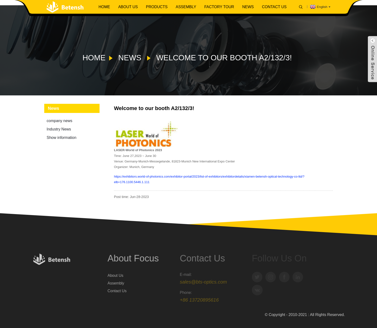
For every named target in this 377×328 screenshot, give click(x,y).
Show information (61, 138)
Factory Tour (219, 7)
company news (59, 121)
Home (104, 7)
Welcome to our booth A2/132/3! (224, 57)
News (248, 7)
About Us (128, 7)
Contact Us (274, 7)
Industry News (59, 129)
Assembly (186, 7)
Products (157, 7)
